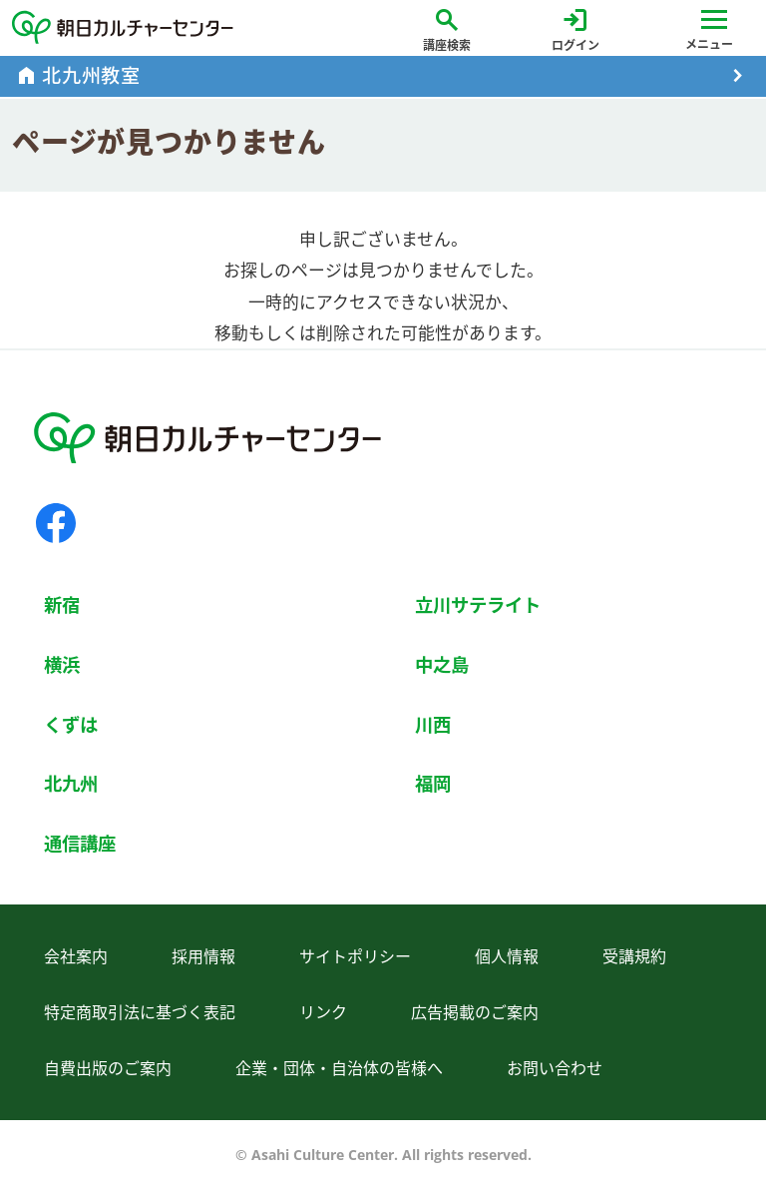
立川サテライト (478, 604)
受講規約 (634, 956)
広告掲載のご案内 (475, 1012)
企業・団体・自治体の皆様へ (339, 1068)
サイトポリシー (355, 956)
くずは (71, 724)
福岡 (433, 783)
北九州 (71, 783)
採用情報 (203, 956)
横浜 (62, 664)
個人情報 (507, 956)
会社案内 (76, 956)
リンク (323, 1012)
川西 (433, 724)
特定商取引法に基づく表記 (139, 1012)
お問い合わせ (554, 1068)
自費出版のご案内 (108, 1068)
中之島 (442, 664)
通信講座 (80, 843)
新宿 (62, 604)
